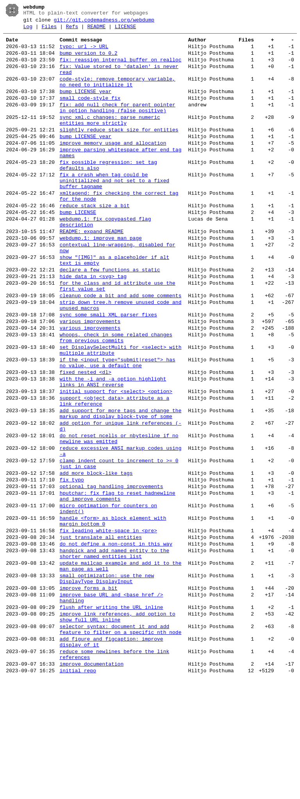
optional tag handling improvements (111, 573)
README (96, 30)
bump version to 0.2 (88, 60)
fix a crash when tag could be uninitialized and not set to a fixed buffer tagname (114, 211)
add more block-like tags (95, 557)
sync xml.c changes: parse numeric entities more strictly (109, 140)
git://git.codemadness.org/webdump (104, 22)
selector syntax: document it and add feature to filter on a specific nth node (120, 743)
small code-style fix (89, 113)
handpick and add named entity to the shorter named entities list (114, 653)
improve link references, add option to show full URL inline (117, 728)
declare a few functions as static (109, 316)
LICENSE (125, 30)
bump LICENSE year (85, 105)
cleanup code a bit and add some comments (120, 347)
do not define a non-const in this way (115, 641)
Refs (72, 30)
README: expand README (91, 271)
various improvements (89, 377)
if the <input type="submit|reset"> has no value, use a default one (117, 427)
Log (27, 30)
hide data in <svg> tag (93, 324)
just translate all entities (100, 633)
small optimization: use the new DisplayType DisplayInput (106, 682)
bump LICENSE (77, 248)
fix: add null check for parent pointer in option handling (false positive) (117, 125)
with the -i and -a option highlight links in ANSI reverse (112, 449)
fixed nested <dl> (85, 438)
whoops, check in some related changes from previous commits (115, 397)
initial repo (77, 791)
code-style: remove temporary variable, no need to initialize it (117, 94)
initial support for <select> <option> (115, 460)
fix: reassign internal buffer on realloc (120, 68)
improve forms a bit (88, 693)
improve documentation (91, 783)
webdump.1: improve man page (100, 279)
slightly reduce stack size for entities (118, 150)
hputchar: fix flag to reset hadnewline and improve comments (117, 585)
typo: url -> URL (83, 52)
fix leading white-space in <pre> (108, 625)
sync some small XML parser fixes (108, 369)
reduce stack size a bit (94, 240)
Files (49, 30)
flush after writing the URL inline (111, 716)
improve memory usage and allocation (112, 166)
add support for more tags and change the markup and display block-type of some (120, 487)
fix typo (71, 565)
